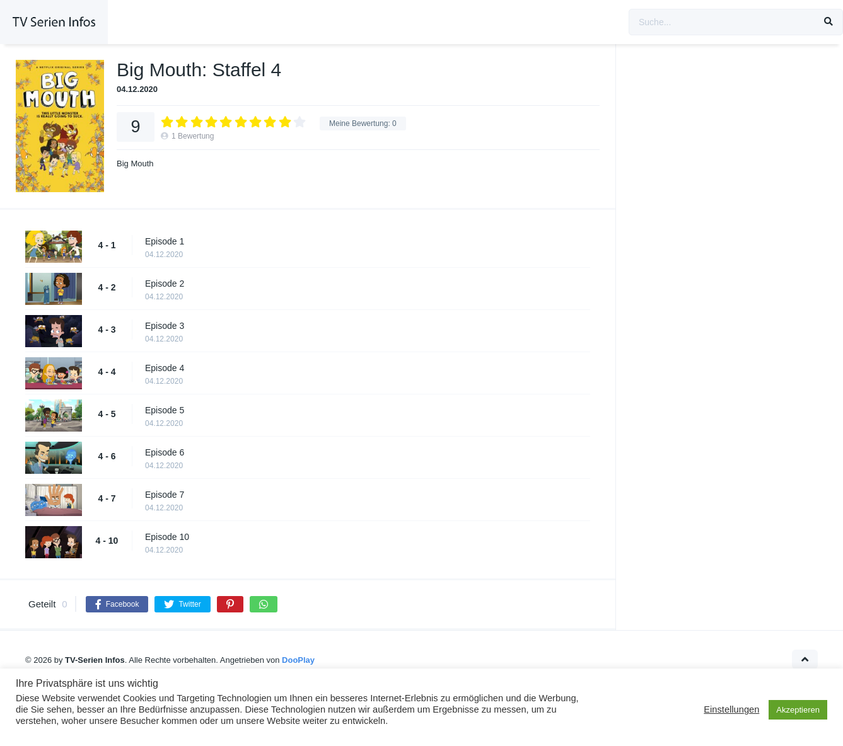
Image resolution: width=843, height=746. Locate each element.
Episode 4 (164, 368)
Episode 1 (164, 241)
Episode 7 (164, 495)
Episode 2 (164, 283)
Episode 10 (167, 537)
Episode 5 (164, 410)
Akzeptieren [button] (798, 709)
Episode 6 (164, 452)
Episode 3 (164, 326)
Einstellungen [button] (731, 709)
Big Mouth (135, 163)
